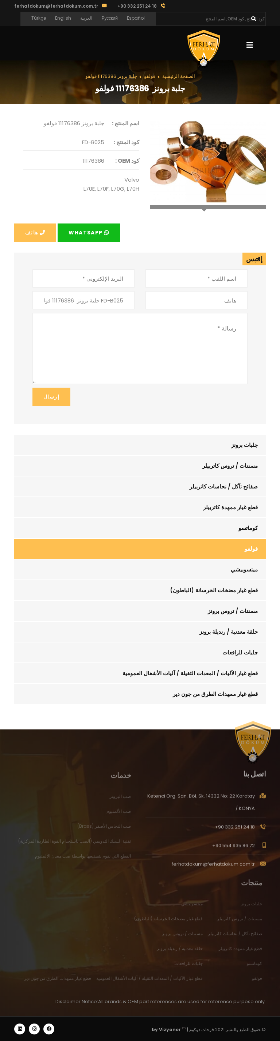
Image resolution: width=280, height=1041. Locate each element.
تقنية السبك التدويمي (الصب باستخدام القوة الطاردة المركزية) (74, 844)
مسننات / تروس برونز (233, 611)
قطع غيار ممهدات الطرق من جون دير (215, 694)
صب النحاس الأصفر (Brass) (104, 829)
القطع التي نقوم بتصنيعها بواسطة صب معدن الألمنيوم (83, 859)
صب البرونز (120, 799)
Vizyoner (170, 1029)
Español (136, 18)
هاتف (35, 232)
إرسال (51, 396)
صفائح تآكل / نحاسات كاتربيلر (224, 486)
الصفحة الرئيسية (178, 76)
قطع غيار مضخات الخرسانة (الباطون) (214, 590)
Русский (109, 18)
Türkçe (38, 18)
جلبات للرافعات (240, 652)
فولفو (251, 549)
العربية (86, 18)
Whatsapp (89, 232)
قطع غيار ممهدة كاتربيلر (230, 507)
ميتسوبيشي (244, 569)
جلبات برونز (244, 445)
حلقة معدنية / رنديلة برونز (228, 632)
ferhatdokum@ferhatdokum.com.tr (56, 6)
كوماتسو (248, 528)
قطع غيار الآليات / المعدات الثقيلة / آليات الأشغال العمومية (190, 673)
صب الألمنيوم (118, 814)
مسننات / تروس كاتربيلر (230, 466)
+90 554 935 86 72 (233, 848)
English (63, 18)
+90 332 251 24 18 (235, 830)
